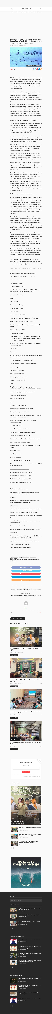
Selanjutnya (14, 655)
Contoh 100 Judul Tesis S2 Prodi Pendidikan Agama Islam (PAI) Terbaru (30, 954)
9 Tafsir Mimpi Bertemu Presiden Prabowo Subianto (30, 940)
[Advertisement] (26, 24)
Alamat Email (26, 765)
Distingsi (21, 557)
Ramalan (26, 43)
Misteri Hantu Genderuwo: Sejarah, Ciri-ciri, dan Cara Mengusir (30, 979)
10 (41, 683)
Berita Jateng (15, 557)
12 (41, 746)
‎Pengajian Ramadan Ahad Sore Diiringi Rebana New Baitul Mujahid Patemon (25, 649)
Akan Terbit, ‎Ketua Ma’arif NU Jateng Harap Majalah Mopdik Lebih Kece (25, 680)
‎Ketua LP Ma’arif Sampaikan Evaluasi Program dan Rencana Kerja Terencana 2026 (25, 711)
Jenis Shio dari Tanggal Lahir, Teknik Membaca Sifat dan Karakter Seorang (30, 947)
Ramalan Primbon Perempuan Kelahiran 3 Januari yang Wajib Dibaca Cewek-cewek (24, 560)
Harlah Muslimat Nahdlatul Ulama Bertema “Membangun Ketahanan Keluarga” (26, 596)
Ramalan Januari (13, 558)
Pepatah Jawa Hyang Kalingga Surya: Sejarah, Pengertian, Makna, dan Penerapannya (26, 590)
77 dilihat (31, 43)
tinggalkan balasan (17, 618)
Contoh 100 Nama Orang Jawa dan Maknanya (28, 992)
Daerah (13, 645)
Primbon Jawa (33, 557)
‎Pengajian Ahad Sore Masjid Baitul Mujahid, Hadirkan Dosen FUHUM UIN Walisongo (25, 743)
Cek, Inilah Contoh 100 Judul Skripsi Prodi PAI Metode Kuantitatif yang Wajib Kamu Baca (30, 961)
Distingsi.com (26, 557)
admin (13, 43)
